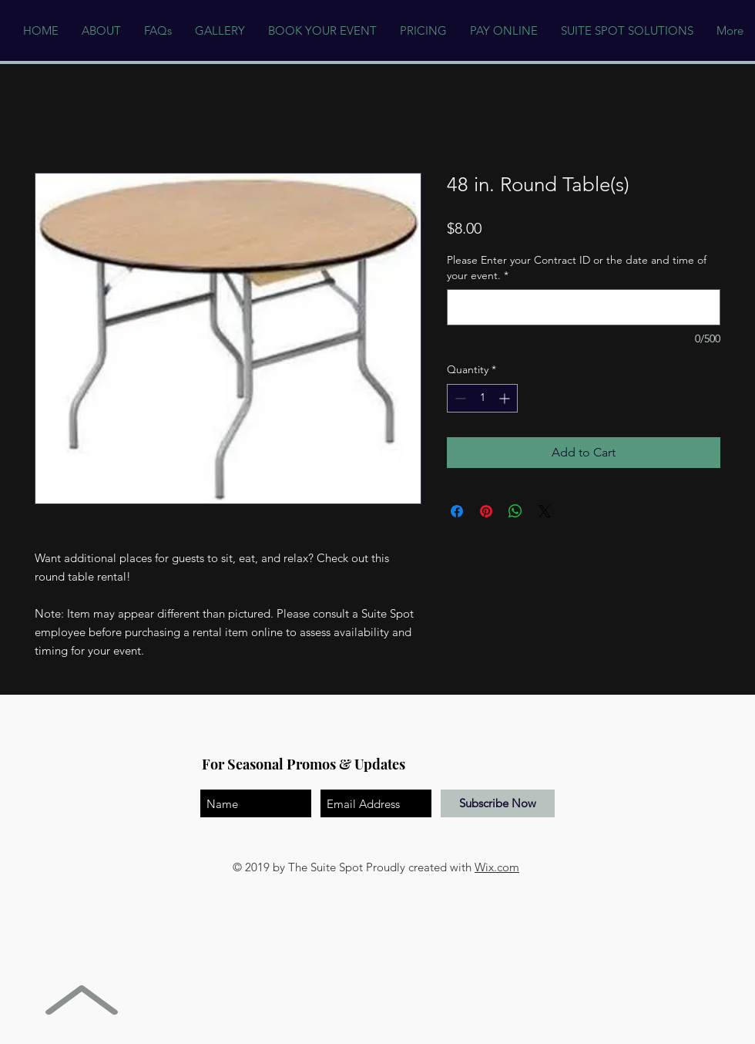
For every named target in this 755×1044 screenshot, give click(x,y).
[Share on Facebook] (457, 511)
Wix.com (497, 867)
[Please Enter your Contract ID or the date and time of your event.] (584, 307)
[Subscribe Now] (498, 803)
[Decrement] (458, 398)
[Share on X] (544, 511)
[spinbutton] (482, 398)
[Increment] (505, 398)
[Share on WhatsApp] (515, 511)
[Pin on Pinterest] (486, 511)
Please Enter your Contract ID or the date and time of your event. (576, 267)
